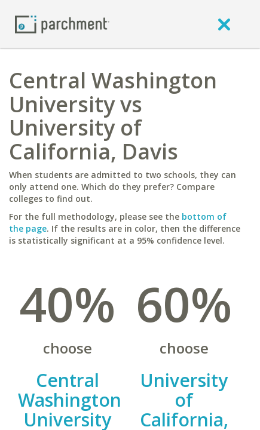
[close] (224, 24)
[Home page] (62, 23)
